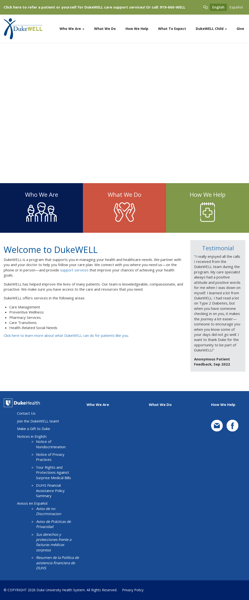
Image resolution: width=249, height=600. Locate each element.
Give (240, 28)
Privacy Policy (132, 590)
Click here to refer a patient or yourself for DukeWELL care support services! (74, 7)
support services (74, 270)
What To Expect (172, 28)
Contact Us (26, 413)
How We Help (136, 28)
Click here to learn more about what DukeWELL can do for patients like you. (66, 335)
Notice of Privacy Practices (50, 457)
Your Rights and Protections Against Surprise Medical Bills (53, 472)
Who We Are (72, 28)
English (218, 7)
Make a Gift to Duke (33, 428)
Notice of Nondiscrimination (51, 444)
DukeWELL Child (211, 28)
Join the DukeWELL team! (38, 421)
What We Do (105, 28)
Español (236, 7)
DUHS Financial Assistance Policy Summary (50, 490)
